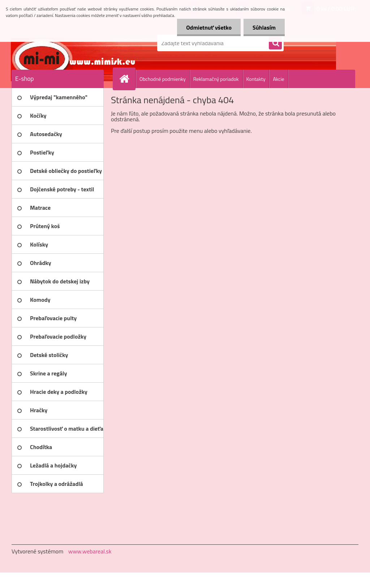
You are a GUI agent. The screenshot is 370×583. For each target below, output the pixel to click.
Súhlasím (264, 27)
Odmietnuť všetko (209, 27)
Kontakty (256, 79)
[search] (275, 43)
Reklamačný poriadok (216, 79)
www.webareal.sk (90, 551)
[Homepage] (127, 79)
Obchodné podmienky (162, 79)
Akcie (278, 79)
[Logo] (61, 43)
